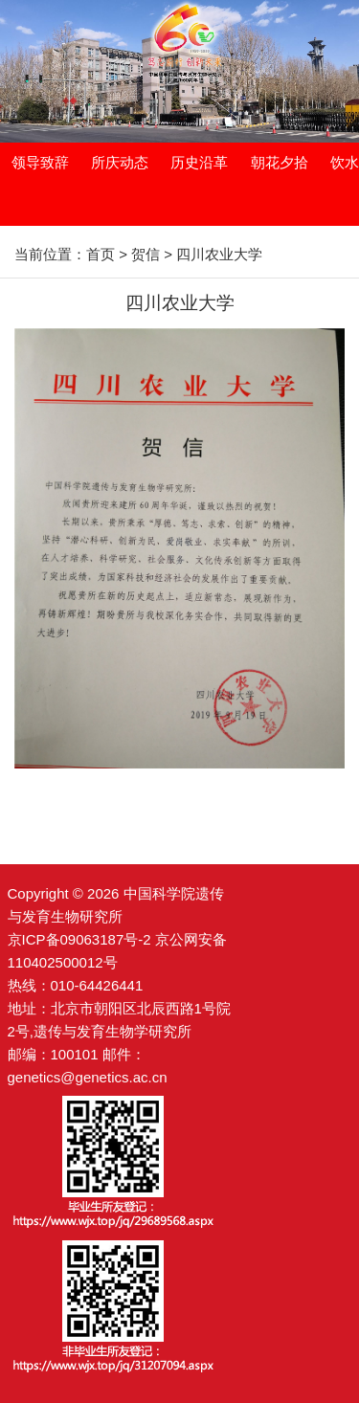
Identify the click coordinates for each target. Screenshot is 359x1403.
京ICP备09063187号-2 (79, 939)
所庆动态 (119, 162)
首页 (100, 254)
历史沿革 (199, 162)
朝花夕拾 (279, 162)
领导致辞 (40, 162)
